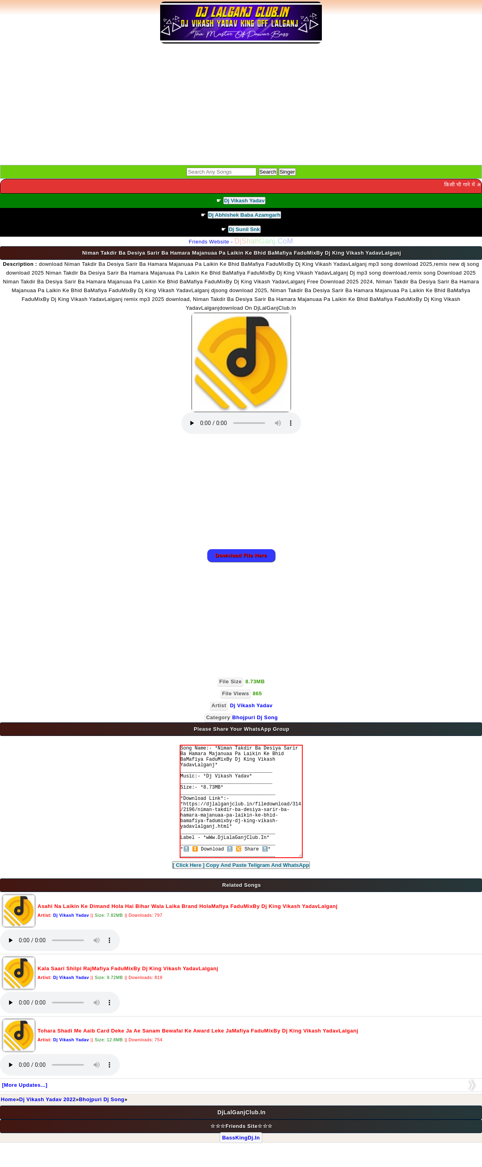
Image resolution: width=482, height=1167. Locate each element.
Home (8, 1123)
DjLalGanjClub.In (242, 1136)
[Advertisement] (241, 105)
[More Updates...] (25, 1109)
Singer (287, 172)
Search (268, 172)
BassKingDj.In (241, 1162)
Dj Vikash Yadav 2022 (47, 1123)
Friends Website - (241, 242)
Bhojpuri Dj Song (101, 1123)
